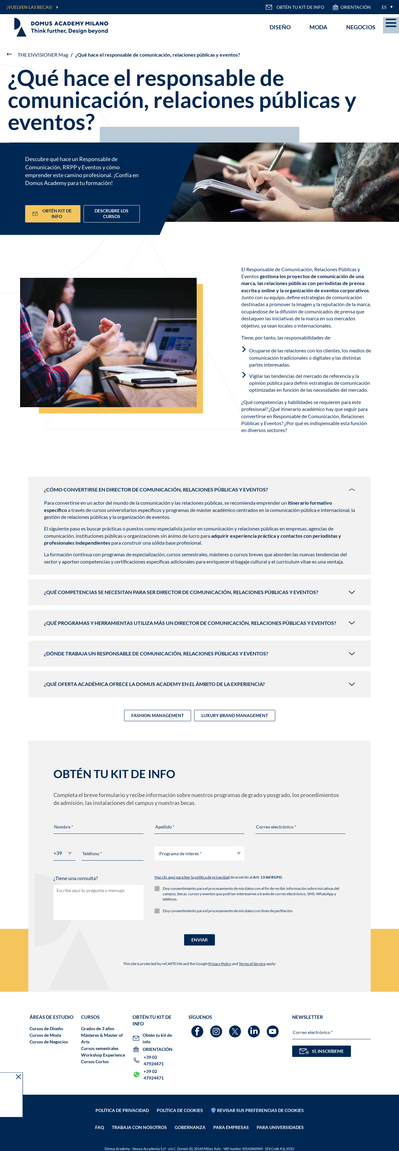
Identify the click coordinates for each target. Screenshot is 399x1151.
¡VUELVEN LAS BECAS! (29, 7)
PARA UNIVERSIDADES (280, 1127)
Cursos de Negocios (49, 1041)
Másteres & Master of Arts (102, 1038)
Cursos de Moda (45, 1035)
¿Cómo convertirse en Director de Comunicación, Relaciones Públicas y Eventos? (199, 489)
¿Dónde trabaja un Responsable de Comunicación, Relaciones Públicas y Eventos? (199, 653)
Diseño (280, 27)
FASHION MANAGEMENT (157, 715)
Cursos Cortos (95, 1061)
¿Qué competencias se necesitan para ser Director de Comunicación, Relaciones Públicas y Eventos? (199, 592)
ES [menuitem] (384, 7)
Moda (318, 27)
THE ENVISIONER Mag (43, 55)
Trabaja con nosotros (139, 1127)
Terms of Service (252, 963)
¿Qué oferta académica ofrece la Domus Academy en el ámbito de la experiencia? (199, 684)
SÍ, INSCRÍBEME (321, 1051)
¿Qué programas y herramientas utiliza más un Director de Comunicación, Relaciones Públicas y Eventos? (199, 623)
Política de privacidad (122, 1110)
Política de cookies (180, 1110)
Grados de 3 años (97, 1028)
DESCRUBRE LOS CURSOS (111, 213)
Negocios (360, 27)
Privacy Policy (219, 963)
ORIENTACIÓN (351, 7)
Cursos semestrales (99, 1048)
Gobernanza (190, 1127)
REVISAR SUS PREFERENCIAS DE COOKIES (260, 1110)
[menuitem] (385, 7)
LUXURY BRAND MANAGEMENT (234, 715)
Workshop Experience (103, 1055)
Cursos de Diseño (46, 1028)
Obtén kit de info (52, 213)
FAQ (99, 1127)
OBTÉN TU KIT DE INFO (294, 7)
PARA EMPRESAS (231, 1127)
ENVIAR (199, 939)
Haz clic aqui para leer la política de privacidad (192, 877)
